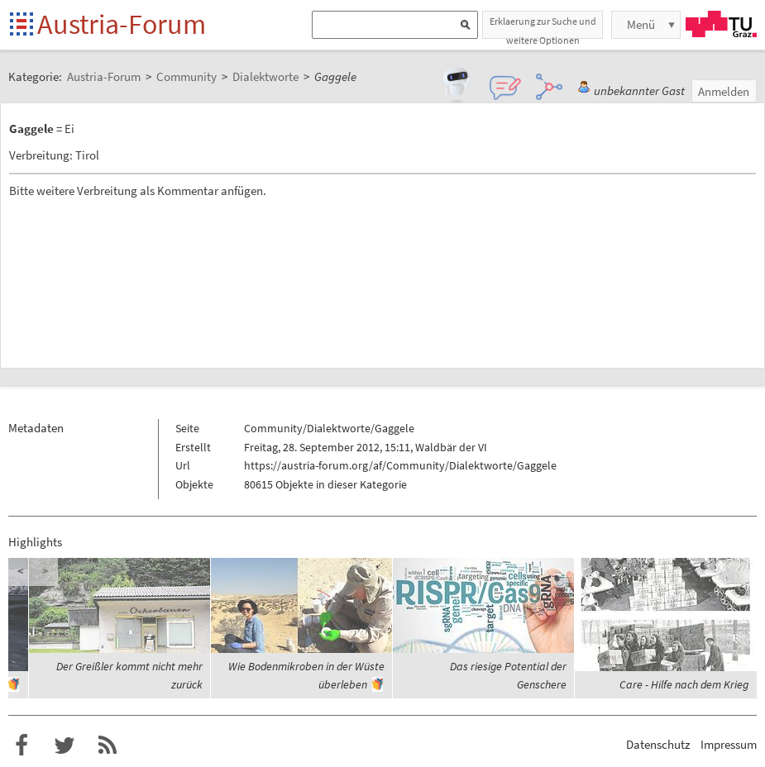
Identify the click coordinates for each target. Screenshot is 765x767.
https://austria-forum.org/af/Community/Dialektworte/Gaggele (400, 465)
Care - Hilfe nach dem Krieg (683, 684)
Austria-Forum (121, 24)
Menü (641, 24)
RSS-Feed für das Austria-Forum (107, 745)
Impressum (728, 744)
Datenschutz (658, 744)
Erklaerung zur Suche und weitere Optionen (543, 27)
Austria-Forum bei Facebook (21, 745)
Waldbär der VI (451, 447)
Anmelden (723, 91)
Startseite (22, 25)
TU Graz (721, 24)
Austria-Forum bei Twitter (64, 745)
